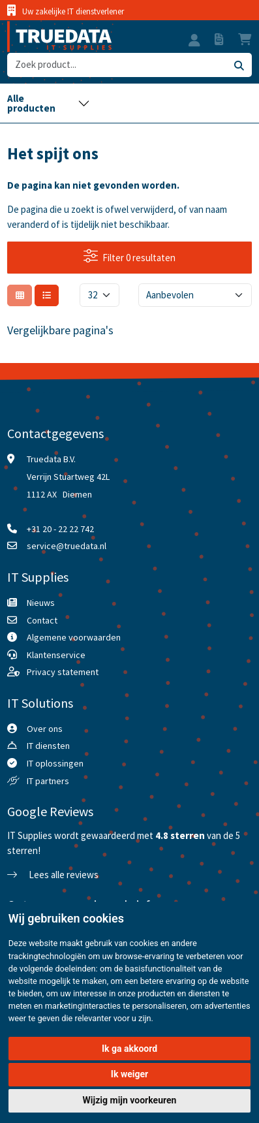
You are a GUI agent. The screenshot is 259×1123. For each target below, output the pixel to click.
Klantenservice (56, 655)
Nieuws (41, 603)
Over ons (45, 729)
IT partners (48, 781)
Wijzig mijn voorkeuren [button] (130, 1100)
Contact (42, 620)
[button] (194, 41)
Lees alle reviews (53, 874)
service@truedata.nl (66, 546)
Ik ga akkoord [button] (129, 1048)
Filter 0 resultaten (130, 256)
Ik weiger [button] (129, 1074)
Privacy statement (63, 672)
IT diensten (48, 745)
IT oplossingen (55, 763)
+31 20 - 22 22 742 (60, 529)
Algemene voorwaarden (74, 637)
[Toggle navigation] (48, 103)
